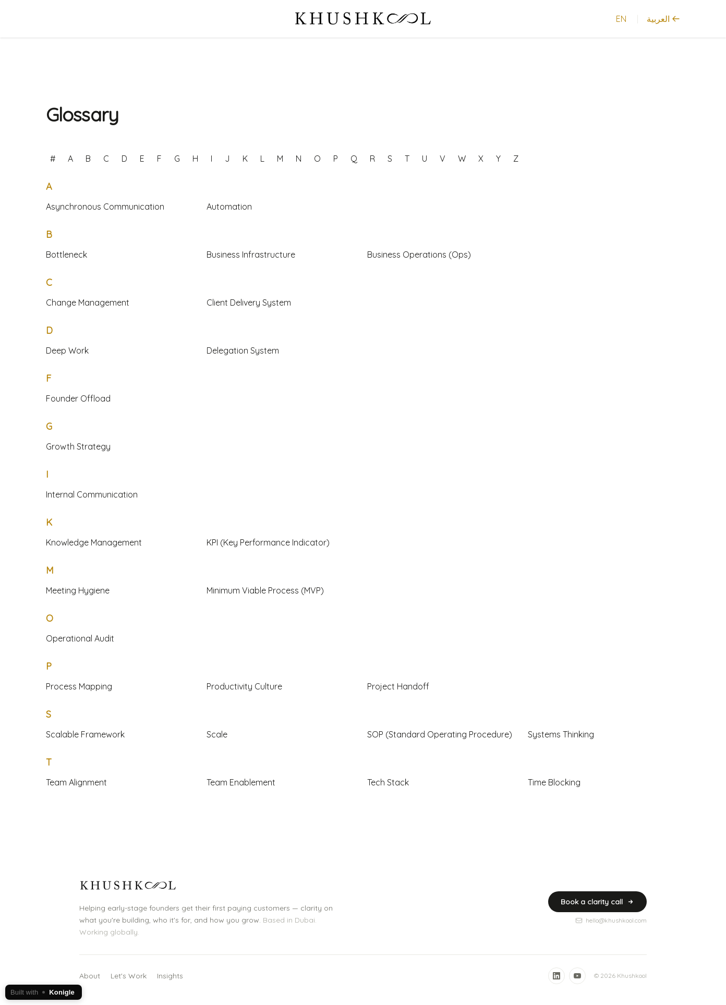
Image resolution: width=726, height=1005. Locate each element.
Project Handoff (398, 686)
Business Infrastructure (251, 254)
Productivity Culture (244, 686)
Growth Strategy (78, 446)
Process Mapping (79, 686)
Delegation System (243, 350)
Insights (170, 975)
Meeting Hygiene (78, 590)
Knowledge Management (94, 542)
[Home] (363, 18)
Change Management (87, 302)
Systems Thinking (561, 734)
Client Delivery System (249, 302)
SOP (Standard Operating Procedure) (439, 734)
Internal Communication (92, 494)
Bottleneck (66, 254)
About (89, 975)
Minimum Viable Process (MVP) (265, 590)
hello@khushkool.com (611, 920)
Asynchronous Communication (105, 206)
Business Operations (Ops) (419, 254)
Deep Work (67, 350)
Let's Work (129, 975)
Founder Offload (78, 398)
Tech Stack (388, 782)
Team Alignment (76, 782)
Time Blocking (554, 782)
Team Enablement (241, 782)
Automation (229, 206)
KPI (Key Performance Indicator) (268, 542)
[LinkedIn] (556, 975)
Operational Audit (80, 638)
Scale (217, 734)
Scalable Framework (85, 734)
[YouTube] (577, 975)
